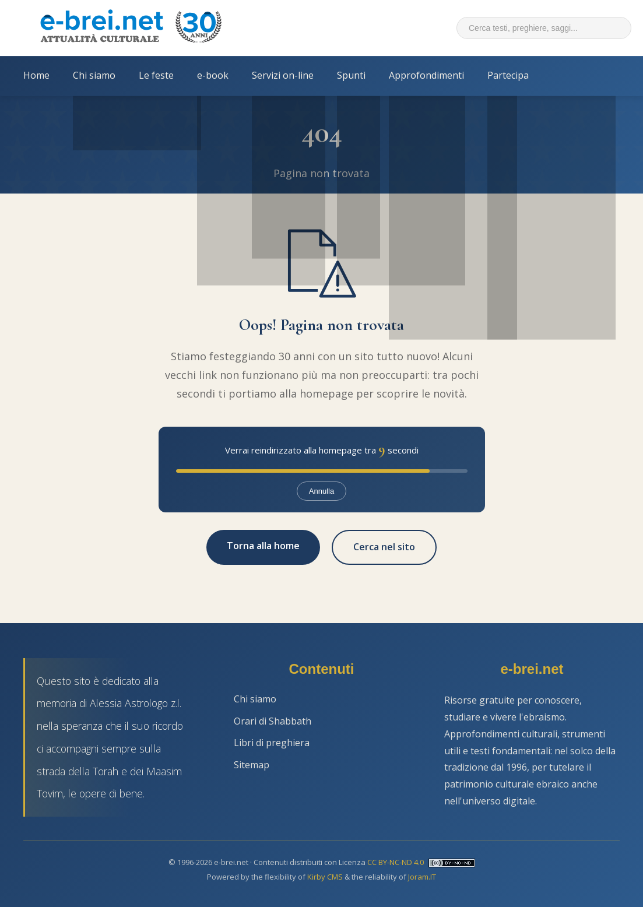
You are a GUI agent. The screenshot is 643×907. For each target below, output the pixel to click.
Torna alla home (263, 545)
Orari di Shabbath (272, 721)
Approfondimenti (426, 75)
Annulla (321, 491)
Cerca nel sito (384, 546)
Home (36, 75)
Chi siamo (94, 75)
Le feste (156, 75)
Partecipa (508, 75)
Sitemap (251, 764)
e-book (213, 75)
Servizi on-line (283, 75)
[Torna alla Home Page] (131, 28)
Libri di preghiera (272, 742)
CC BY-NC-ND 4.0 (395, 862)
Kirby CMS (325, 876)
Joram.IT (422, 876)
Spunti (351, 75)
